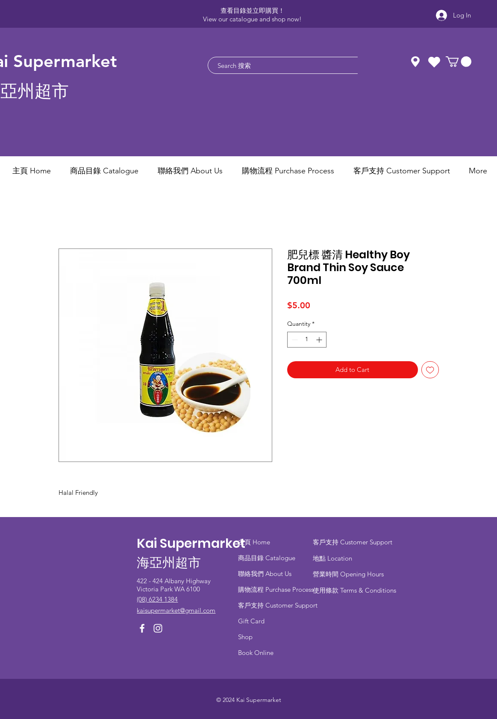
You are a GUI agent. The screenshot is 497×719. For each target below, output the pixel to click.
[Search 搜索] (289, 65)
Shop (245, 637)
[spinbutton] (307, 339)
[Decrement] (293, 339)
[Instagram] (158, 628)
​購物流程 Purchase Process (276, 589)
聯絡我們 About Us (264, 574)
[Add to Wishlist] (430, 370)
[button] (458, 61)
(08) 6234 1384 (157, 599)
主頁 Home (254, 542)
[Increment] (320, 339)
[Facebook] (142, 628)
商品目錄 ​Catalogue (267, 558)
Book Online (255, 653)
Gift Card (251, 621)
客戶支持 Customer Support (278, 605)
